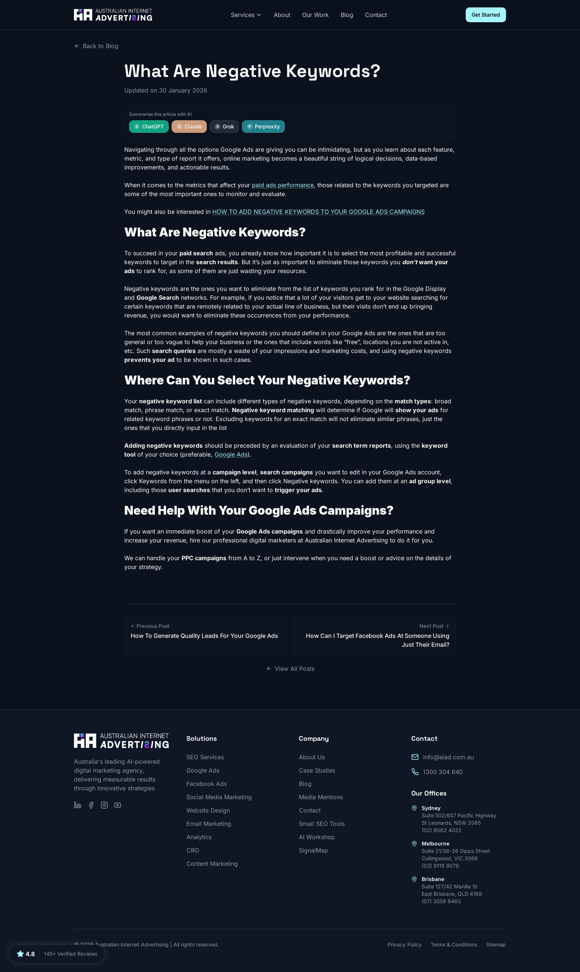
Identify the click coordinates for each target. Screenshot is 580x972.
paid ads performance (283, 185)
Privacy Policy (405, 944)
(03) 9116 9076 (440, 865)
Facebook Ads (206, 783)
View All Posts (290, 668)
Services (246, 15)
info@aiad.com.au (448, 757)
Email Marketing (208, 823)
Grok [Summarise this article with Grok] (224, 126)
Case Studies (317, 770)
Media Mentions (321, 797)
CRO (192, 850)
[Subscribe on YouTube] (117, 805)
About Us (312, 757)
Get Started (486, 14)
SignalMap (313, 850)
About (282, 15)
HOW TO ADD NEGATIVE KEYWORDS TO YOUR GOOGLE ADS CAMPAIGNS (318, 211)
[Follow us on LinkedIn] (77, 805)
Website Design (208, 810)
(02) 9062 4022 (442, 830)
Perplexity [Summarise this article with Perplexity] (263, 126)
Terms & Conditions (454, 944)
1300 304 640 (443, 772)
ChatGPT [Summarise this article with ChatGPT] (149, 126)
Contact (376, 15)
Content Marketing (212, 863)
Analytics (199, 837)
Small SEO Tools (322, 823)
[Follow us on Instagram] (104, 805)
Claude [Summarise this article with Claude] (189, 126)
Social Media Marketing (219, 797)
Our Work (315, 15)
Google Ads (231, 454)
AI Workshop (317, 837)
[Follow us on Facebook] (91, 805)
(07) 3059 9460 (441, 901)
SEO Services (205, 757)
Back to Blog (96, 46)
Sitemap (496, 944)
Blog (347, 15)
